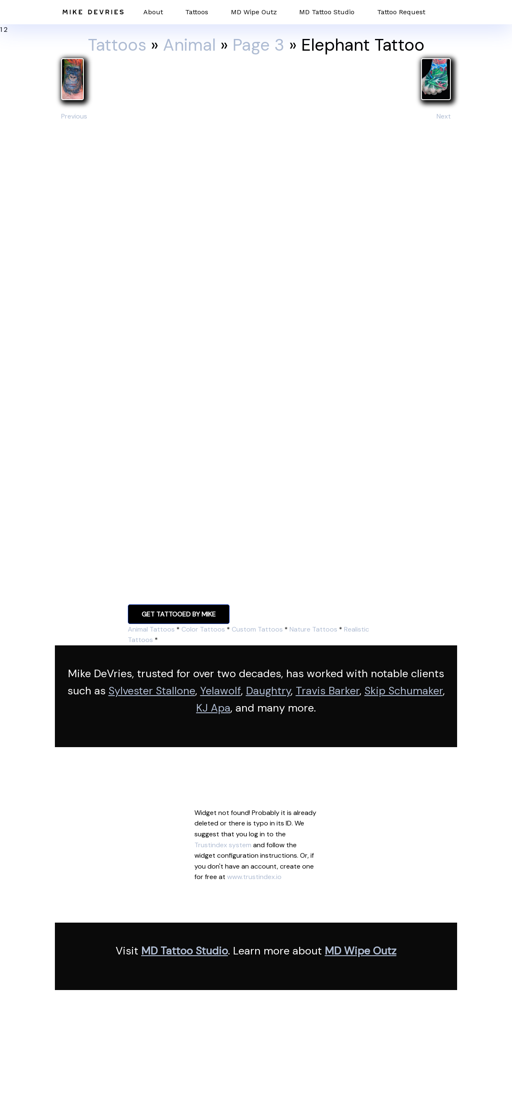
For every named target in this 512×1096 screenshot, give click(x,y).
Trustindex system (222, 845)
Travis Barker (327, 691)
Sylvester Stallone (152, 691)
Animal (189, 45)
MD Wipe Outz (254, 12)
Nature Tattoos (313, 629)
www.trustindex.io (254, 876)
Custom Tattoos (257, 629)
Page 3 (258, 45)
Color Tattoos (203, 629)
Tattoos (196, 12)
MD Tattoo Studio (326, 12)
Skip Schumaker (404, 691)
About (153, 12)
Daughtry (268, 691)
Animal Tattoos (151, 629)
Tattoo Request (401, 12)
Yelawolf (220, 691)
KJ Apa (213, 708)
